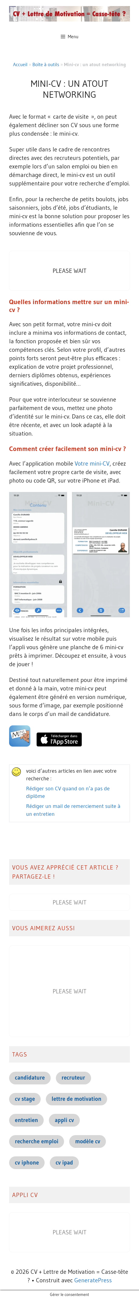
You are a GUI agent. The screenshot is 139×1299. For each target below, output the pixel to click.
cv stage (25, 1098)
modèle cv (87, 1141)
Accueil (20, 64)
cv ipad (64, 1162)
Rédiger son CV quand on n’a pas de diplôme (68, 792)
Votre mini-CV (92, 463)
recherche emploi (36, 1141)
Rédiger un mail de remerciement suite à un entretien (73, 810)
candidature (30, 1077)
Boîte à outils (45, 64)
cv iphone (27, 1162)
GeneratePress (93, 1280)
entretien (26, 1120)
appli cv (64, 1120)
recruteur (73, 1077)
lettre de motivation (76, 1098)
